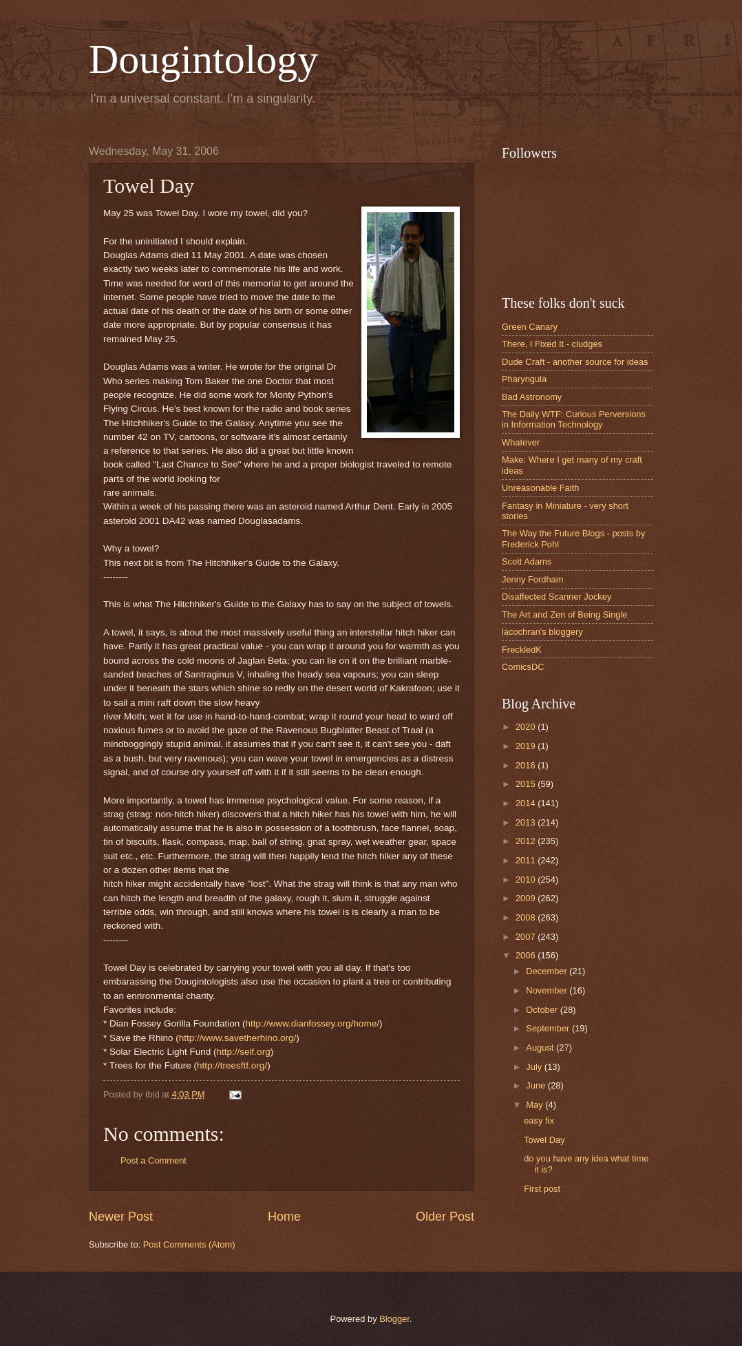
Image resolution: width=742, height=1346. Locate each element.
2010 (527, 879)
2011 (527, 860)
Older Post (445, 1216)
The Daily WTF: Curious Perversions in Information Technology (574, 419)
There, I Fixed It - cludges (552, 344)
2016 (527, 765)
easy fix (539, 1120)
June (537, 1085)
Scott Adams (526, 561)
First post (542, 1189)
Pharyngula (524, 379)
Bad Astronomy (532, 397)
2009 (527, 898)
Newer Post (121, 1216)
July (535, 1067)
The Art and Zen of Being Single (565, 614)
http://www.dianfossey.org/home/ (312, 1023)
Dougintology (203, 59)
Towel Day (544, 1140)
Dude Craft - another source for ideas (575, 362)
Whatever (521, 442)
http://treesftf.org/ (232, 1065)
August (541, 1047)
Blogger (394, 1319)
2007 (527, 937)
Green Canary (530, 327)
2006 (527, 955)
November (547, 990)
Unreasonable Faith (540, 488)
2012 (527, 841)
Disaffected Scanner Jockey (556, 596)
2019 (527, 746)
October (543, 1010)
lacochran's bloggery (542, 632)
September (549, 1028)
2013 (527, 822)
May (535, 1105)
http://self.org (244, 1052)
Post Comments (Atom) (189, 1244)
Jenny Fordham (532, 579)
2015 (527, 784)
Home (284, 1216)
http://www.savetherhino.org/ (238, 1038)
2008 (527, 917)
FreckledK (522, 649)
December (547, 971)
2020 (527, 727)
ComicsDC (523, 667)
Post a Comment (153, 1160)
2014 (527, 803)
